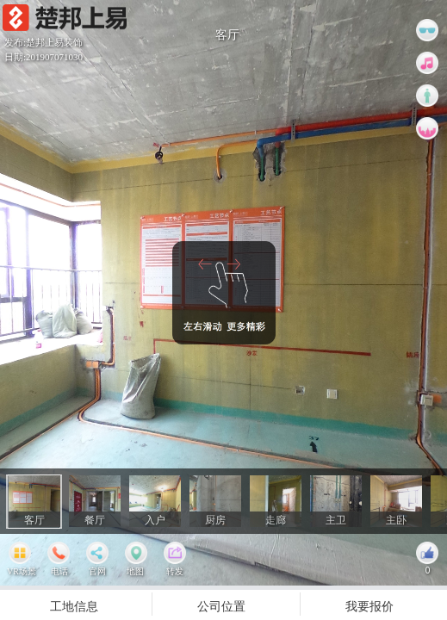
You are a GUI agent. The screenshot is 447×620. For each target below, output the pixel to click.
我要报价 (369, 606)
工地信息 (74, 606)
